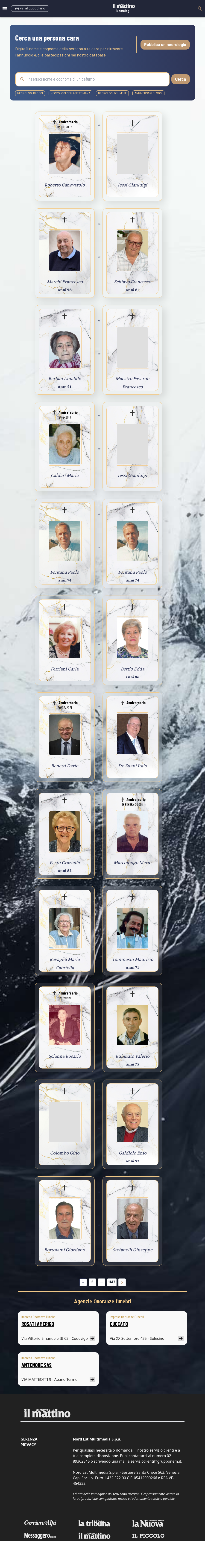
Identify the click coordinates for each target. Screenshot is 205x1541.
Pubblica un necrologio (165, 44)
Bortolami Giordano (64, 1249)
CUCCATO (119, 1323)
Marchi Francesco (65, 281)
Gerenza (28, 1439)
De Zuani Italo (132, 765)
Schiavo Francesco (132, 281)
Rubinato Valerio (132, 1056)
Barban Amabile (64, 378)
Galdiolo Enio (132, 1153)
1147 (111, 1282)
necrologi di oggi (30, 93)
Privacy (28, 1444)
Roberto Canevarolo (64, 185)
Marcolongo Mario (132, 862)
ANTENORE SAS (36, 1364)
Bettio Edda (132, 669)
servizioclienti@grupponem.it (156, 1461)
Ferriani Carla (65, 669)
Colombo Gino (64, 1153)
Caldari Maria (65, 475)
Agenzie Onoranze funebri (102, 1301)
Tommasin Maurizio (132, 959)
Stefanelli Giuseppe (132, 1249)
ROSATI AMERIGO (37, 1323)
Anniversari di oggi (148, 93)
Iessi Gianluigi (132, 185)
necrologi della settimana (70, 93)
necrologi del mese (112, 93)
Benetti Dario (64, 765)
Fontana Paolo (64, 572)
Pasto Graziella (65, 862)
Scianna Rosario (65, 1056)
